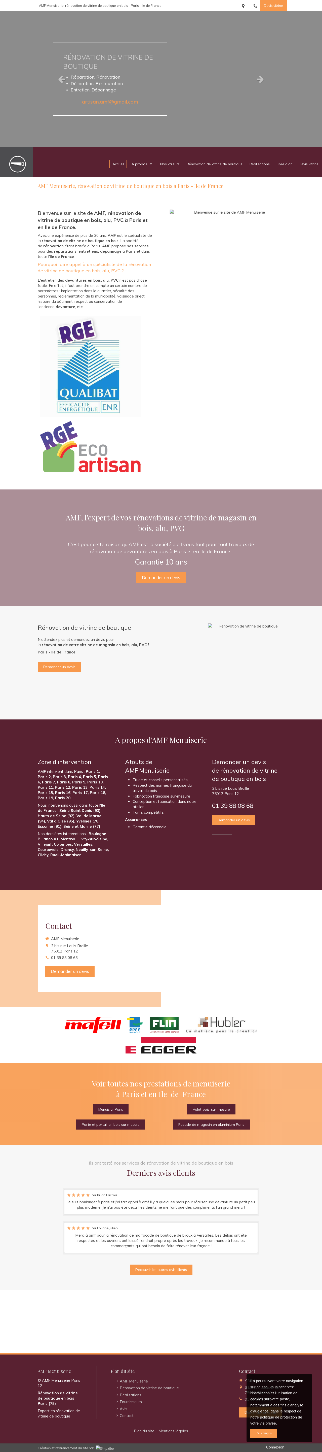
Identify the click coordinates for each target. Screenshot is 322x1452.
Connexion (275, 1447)
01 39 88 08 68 (232, 805)
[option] (161, 79)
